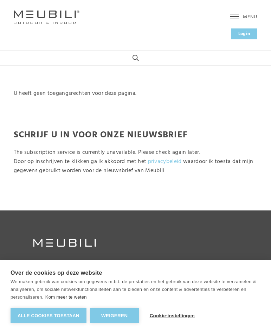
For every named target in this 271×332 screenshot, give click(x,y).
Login (244, 34)
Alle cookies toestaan (48, 315)
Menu (243, 17)
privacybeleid (165, 161)
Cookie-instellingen (172, 315)
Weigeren (114, 315)
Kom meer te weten (66, 297)
